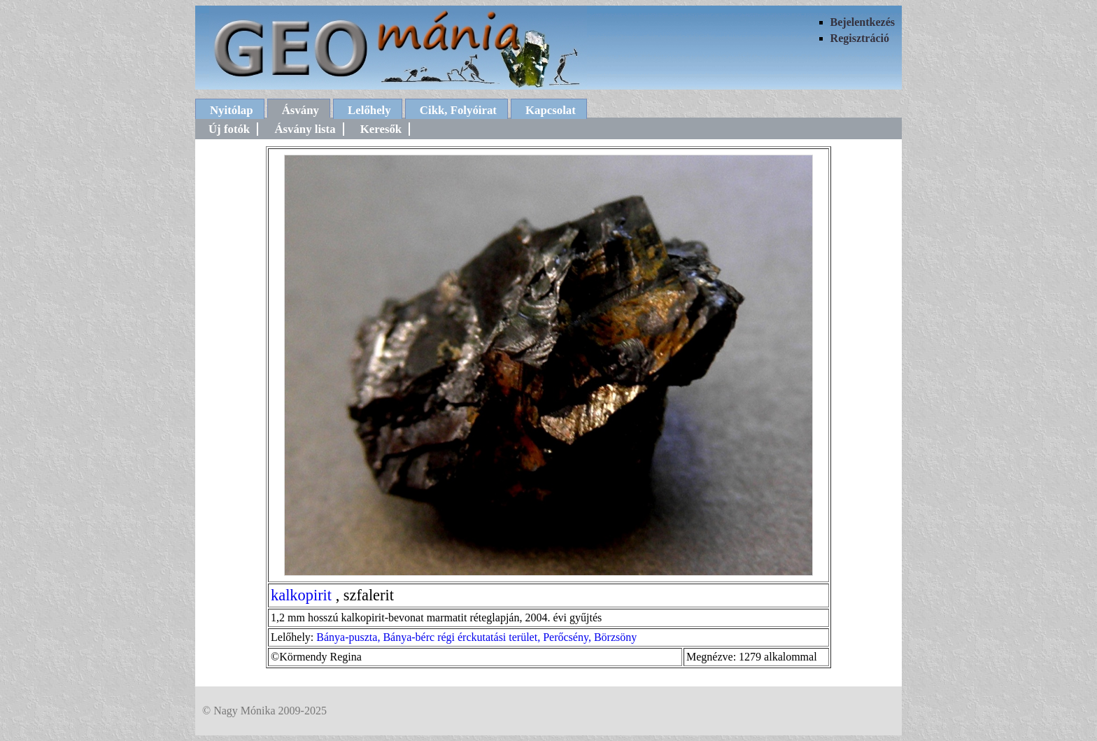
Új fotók (229, 129)
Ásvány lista (304, 129)
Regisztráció (859, 38)
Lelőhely (369, 110)
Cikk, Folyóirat (458, 110)
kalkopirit (301, 595)
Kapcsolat (550, 110)
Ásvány (300, 110)
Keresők (381, 129)
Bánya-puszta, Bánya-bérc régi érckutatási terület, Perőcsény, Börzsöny (476, 637)
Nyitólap (231, 110)
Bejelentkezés (862, 22)
